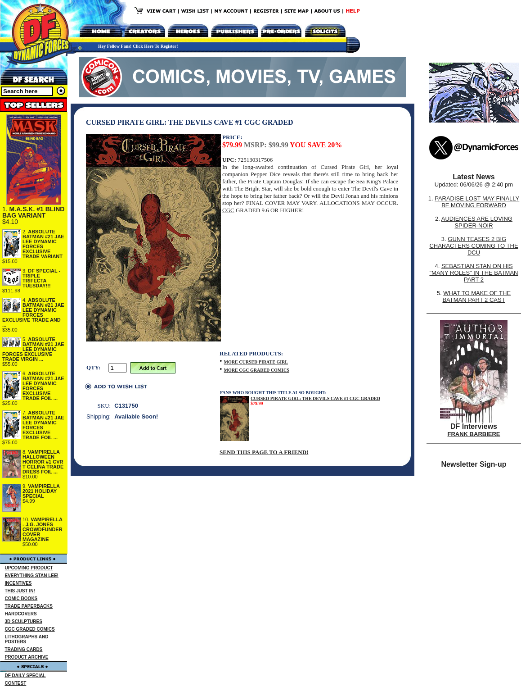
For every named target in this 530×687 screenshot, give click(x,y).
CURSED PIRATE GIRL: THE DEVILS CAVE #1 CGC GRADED (315, 398)
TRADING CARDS (24, 649)
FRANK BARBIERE (474, 434)
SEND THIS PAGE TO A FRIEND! (264, 452)
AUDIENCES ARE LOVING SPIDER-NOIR (476, 222)
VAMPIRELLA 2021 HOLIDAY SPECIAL (41, 491)
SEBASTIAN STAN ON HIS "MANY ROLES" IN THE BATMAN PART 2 (473, 273)
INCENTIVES (18, 583)
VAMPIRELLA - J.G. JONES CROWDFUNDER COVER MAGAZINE (42, 529)
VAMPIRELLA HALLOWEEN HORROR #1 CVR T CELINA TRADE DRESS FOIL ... (42, 461)
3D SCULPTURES (23, 621)
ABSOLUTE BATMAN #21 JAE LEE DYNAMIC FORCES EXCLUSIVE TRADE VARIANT (43, 244)
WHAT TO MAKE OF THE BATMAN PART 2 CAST (476, 296)
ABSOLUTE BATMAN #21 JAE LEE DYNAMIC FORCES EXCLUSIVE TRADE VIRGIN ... (33, 349)
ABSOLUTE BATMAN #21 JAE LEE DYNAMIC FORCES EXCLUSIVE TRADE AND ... (33, 312)
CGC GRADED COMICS (30, 629)
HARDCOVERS (21, 613)
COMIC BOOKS (21, 598)
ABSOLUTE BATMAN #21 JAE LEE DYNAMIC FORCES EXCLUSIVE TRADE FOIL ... (43, 386)
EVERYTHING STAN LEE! (31, 575)
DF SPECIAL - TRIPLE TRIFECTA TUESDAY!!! (41, 278)
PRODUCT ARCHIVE (27, 657)
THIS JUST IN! (20, 590)
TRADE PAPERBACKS (29, 606)
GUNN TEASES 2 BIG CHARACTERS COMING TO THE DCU (473, 246)
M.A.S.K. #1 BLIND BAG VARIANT (33, 212)
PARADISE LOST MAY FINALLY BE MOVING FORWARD (477, 202)
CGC (228, 210)
